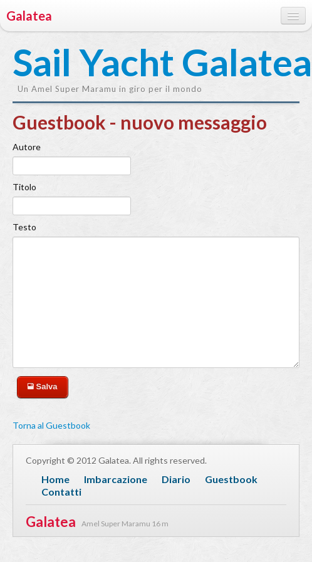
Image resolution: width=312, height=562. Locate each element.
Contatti (61, 492)
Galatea (29, 15)
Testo (24, 227)
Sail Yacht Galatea (75, 63)
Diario (176, 479)
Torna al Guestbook (51, 425)
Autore (27, 146)
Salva (43, 386)
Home (55, 479)
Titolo (24, 186)
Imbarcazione (115, 479)
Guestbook (231, 479)
